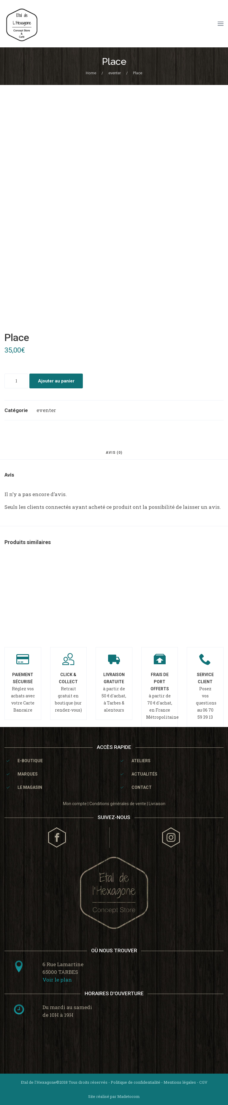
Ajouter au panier (56, 381)
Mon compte (75, 803)
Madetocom (128, 1096)
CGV (203, 1082)
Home (91, 73)
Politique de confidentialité (135, 1082)
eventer (114, 73)
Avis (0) (114, 453)
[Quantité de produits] (16, 381)
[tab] (114, 455)
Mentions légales (180, 1082)
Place (114, 61)
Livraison (157, 803)
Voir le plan (57, 979)
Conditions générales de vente (117, 803)
